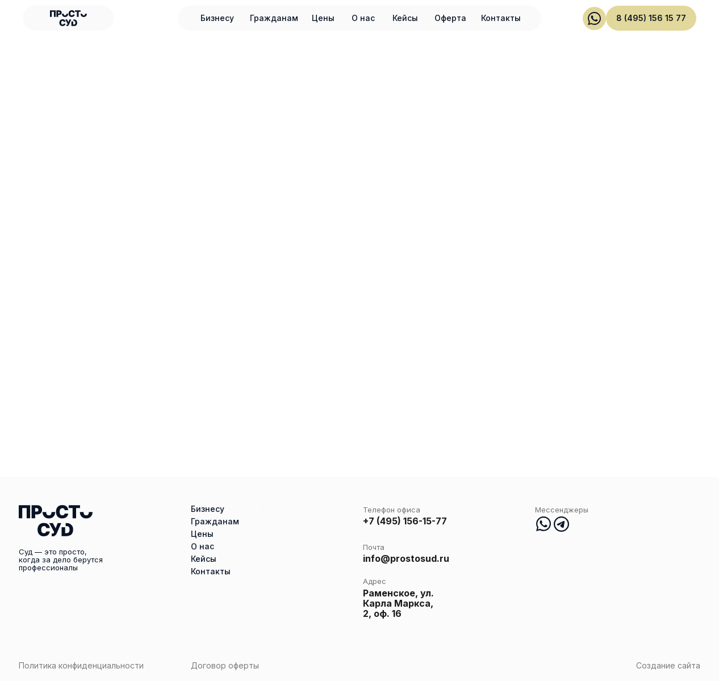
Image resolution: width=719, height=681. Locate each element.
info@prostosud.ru (406, 558)
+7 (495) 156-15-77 (405, 521)
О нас (363, 18)
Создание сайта (668, 665)
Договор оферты (225, 665)
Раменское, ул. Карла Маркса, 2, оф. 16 (398, 603)
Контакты (501, 18)
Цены (323, 18)
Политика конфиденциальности (81, 665)
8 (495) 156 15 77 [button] (651, 18)
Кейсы (405, 18)
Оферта (450, 18)
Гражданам (274, 18)
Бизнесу (217, 18)
